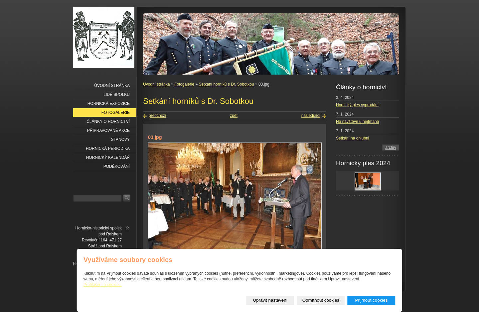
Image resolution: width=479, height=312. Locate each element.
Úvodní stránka (156, 84)
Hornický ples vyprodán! (357, 105)
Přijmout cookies (371, 300)
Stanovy (120, 139)
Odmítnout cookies (320, 300)
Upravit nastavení (270, 300)
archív (390, 147)
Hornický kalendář (108, 157)
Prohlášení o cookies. (102, 284)
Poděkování (116, 166)
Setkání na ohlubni (352, 138)
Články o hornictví (108, 121)
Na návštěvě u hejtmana (357, 121)
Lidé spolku (116, 94)
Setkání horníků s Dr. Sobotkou (226, 84)
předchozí (157, 115)
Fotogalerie (184, 84)
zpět (234, 115)
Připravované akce (108, 130)
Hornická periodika (108, 148)
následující (310, 115)
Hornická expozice (108, 103)
